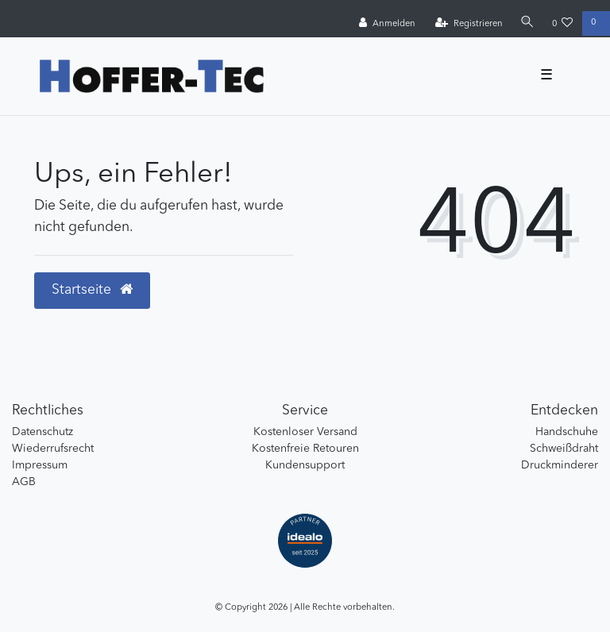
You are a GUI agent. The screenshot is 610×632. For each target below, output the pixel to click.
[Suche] (527, 23)
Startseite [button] (92, 290)
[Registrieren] (469, 24)
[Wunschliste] (562, 24)
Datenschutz (42, 431)
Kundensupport (305, 465)
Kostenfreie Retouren (305, 448)
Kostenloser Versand (305, 431)
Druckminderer (559, 465)
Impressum (40, 465)
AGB (24, 481)
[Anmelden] (387, 24)
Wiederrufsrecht (53, 448)
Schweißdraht (564, 448)
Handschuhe (566, 431)
